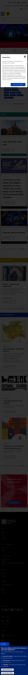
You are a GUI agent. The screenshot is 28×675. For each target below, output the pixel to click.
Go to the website (18, 84)
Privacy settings (4, 644)
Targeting (5, 664)
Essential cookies (7, 656)
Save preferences (7, 669)
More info (3, 653)
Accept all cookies (7, 673)
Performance (6, 660)
